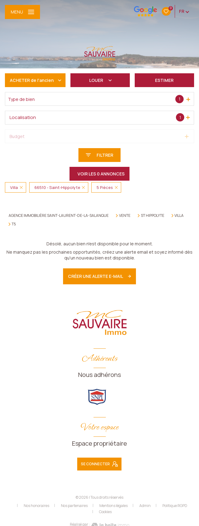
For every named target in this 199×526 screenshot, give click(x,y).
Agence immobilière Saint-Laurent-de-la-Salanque (59, 215)
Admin (145, 505)
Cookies (105, 512)
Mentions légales (113, 505)
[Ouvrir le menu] (22, 12)
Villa (179, 215)
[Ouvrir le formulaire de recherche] (99, 155)
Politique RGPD (174, 505)
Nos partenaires (74, 505)
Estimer (164, 80)
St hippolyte (152, 215)
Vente (124, 215)
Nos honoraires (36, 505)
